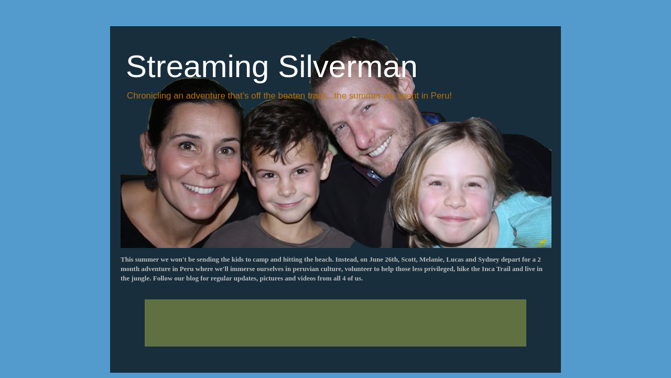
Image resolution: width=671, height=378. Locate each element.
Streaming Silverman (272, 66)
